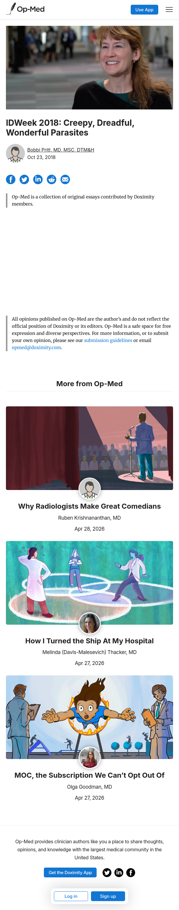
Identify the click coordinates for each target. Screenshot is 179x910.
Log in (71, 896)
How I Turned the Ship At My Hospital (89, 641)
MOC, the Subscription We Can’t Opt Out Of (90, 775)
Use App (144, 9)
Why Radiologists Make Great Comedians (89, 506)
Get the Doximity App (70, 872)
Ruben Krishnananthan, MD (89, 518)
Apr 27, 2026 (55, 662)
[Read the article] (89, 448)
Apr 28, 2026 (55, 528)
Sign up (108, 896)
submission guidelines (108, 340)
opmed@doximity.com (36, 347)
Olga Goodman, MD (89, 787)
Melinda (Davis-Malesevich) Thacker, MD (89, 652)
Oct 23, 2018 (41, 157)
